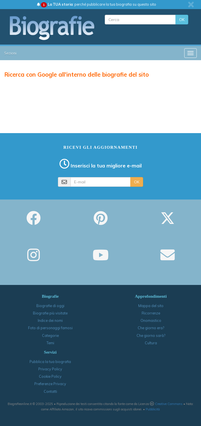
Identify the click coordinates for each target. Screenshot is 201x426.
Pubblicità (153, 409)
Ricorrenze (151, 313)
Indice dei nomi (50, 320)
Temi (50, 343)
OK (182, 19)
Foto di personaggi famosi (50, 328)
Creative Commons (169, 404)
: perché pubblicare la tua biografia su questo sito (96, 4)
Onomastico (151, 320)
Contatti (50, 391)
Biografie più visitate (50, 313)
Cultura (151, 343)
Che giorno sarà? (151, 335)
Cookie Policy (50, 376)
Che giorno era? (151, 328)
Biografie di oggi (50, 305)
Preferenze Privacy (50, 383)
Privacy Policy (50, 369)
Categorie (50, 335)
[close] (191, 4)
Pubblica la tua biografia (50, 361)
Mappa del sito (151, 305)
